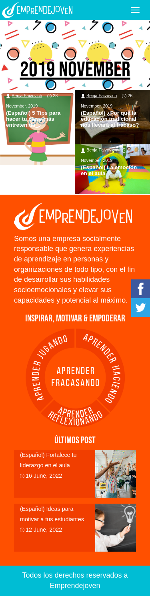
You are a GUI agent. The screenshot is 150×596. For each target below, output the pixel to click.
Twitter (140, 307)
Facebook (140, 288)
